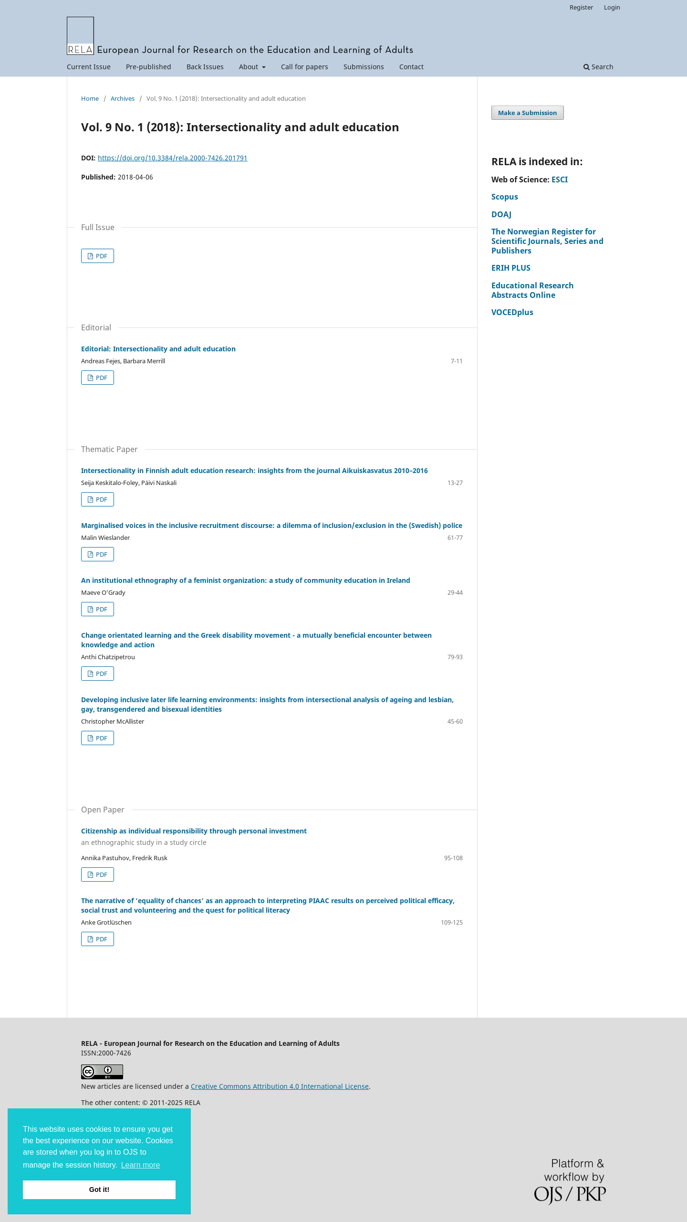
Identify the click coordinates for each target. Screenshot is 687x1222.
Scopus (504, 196)
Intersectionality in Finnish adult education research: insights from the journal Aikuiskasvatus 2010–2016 (254, 470)
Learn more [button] (140, 1165)
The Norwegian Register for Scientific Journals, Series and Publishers (547, 241)
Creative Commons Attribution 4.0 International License (280, 1086)
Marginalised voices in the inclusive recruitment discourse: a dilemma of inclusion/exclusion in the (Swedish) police (271, 525)
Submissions (364, 66)
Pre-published (148, 66)
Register (581, 7)
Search (598, 66)
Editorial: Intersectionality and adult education (158, 348)
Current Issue (89, 66)
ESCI (560, 179)
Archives (123, 98)
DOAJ (501, 214)
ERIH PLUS (511, 268)
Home (90, 98)
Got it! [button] (99, 1189)
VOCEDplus (512, 312)
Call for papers (304, 66)
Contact (411, 66)
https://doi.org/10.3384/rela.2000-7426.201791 (173, 157)
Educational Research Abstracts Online (532, 290)
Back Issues (205, 66)
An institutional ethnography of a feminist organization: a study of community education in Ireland (245, 580)
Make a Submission (527, 112)
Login (612, 7)
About (249, 66)
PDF (100, 256)
